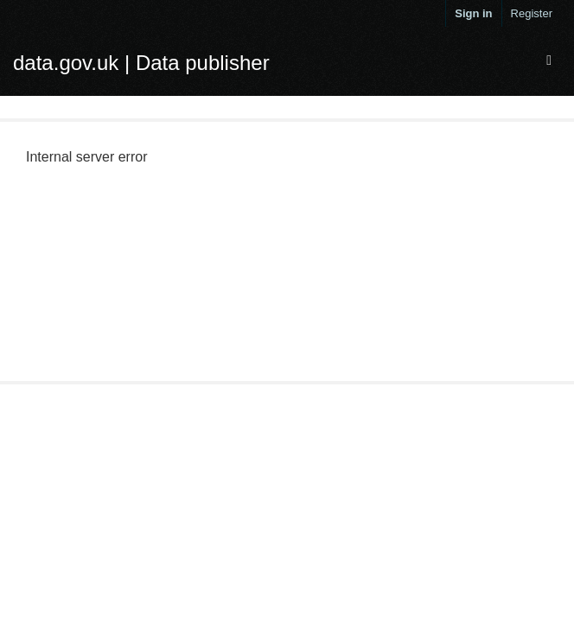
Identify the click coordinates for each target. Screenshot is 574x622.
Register (531, 13)
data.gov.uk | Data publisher (141, 62)
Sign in (473, 13)
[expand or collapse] (549, 60)
